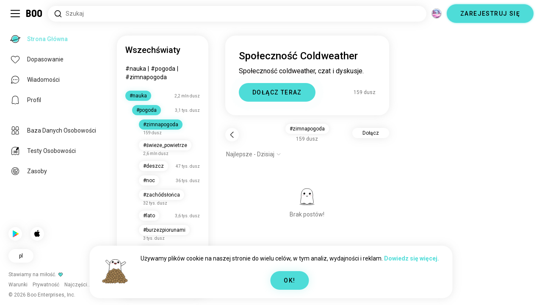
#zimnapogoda (146, 77)
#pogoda (163, 68)
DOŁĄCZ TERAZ (277, 92)
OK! (289, 280)
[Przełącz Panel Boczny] (15, 13)
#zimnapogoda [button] (307, 129)
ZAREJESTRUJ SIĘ (490, 13)
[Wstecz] (232, 134)
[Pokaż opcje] (253, 154)
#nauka (135, 68)
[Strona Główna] (34, 13)
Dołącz (370, 133)
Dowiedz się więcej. (411, 258)
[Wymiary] (436, 13)
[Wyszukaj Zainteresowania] (237, 14)
